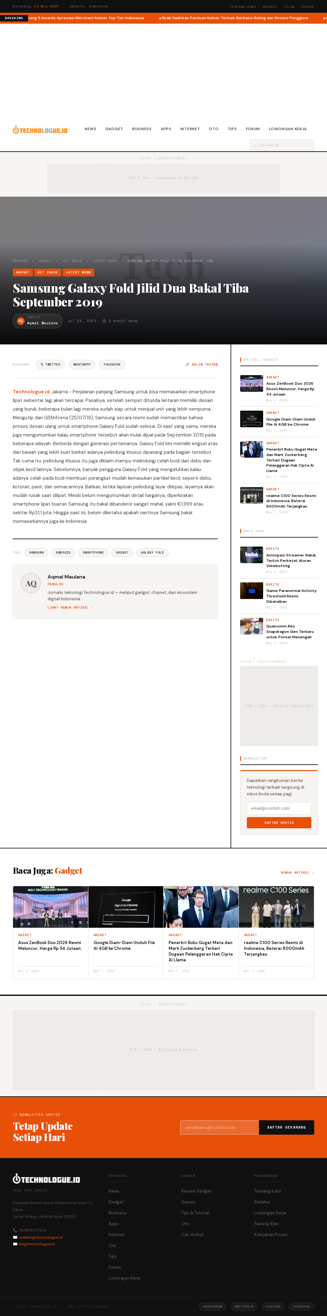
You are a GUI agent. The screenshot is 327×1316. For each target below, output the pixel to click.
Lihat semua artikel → (70, 607)
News (90, 128)
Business (142, 128)
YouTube (273, 1306)
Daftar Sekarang (286, 1127)
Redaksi (270, 6)
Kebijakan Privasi (270, 1234)
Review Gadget (196, 1191)
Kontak (307, 6)
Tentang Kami (243, 6)
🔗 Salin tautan (202, 364)
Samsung (36, 552)
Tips (232, 128)
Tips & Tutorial (195, 1213)
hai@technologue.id (37, 1244)
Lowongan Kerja (288, 128)
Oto (213, 128)
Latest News (105, 260)
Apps (166, 128)
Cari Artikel (192, 1234)
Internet (190, 128)
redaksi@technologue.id (41, 1237)
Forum (253, 128)
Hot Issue (72, 260)
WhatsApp (81, 364)
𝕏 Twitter (50, 364)
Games (188, 1202)
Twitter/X (244, 1306)
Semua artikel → (297, 872)
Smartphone (93, 552)
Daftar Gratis (279, 822)
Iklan (289, 6)
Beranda (20, 260)
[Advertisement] (163, 71)
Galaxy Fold (152, 552)
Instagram (212, 1306)
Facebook (112, 364)
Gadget (114, 128)
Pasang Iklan (266, 1223)
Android (63, 552)
